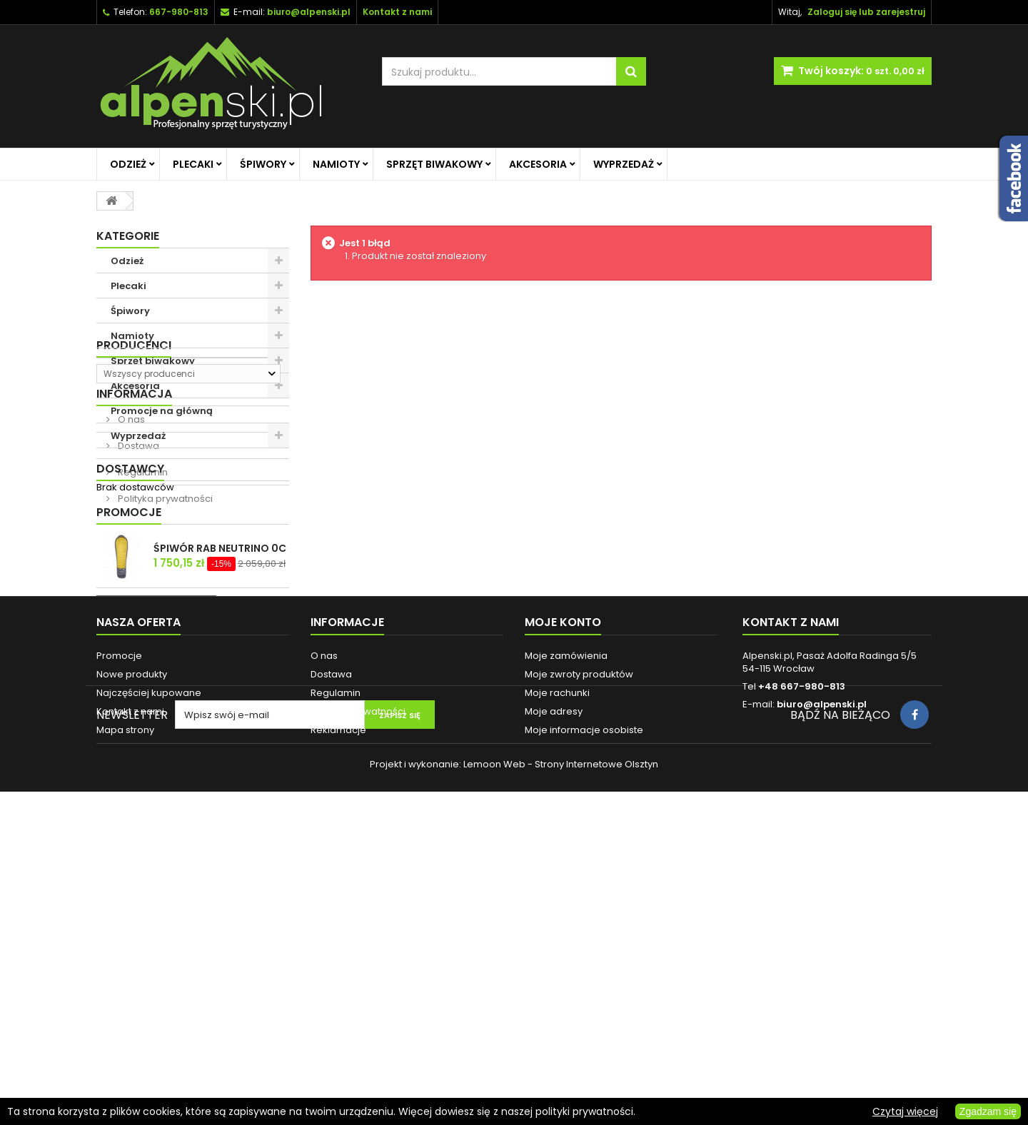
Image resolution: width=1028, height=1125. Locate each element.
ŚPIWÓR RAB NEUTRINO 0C (219, 769)
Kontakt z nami (130, 981)
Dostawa (137, 593)
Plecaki (193, 164)
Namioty (336, 164)
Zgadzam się (988, 1111)
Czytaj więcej (905, 1111)
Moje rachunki (557, 962)
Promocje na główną (162, 411)
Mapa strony (125, 1000)
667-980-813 (178, 12)
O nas (130, 567)
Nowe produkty (131, 944)
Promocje (128, 733)
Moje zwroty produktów (579, 944)
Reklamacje (338, 1000)
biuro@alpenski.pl (309, 12)
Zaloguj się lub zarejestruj (866, 12)
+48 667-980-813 (801, 956)
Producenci (133, 473)
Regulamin (142, 620)
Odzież (128, 164)
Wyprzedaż (623, 164)
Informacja (134, 541)
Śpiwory (263, 164)
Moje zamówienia (566, 925)
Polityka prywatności (164, 646)
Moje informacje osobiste (584, 1000)
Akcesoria (538, 164)
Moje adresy (554, 981)
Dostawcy (130, 683)
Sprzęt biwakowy (434, 164)
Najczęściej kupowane (148, 962)
